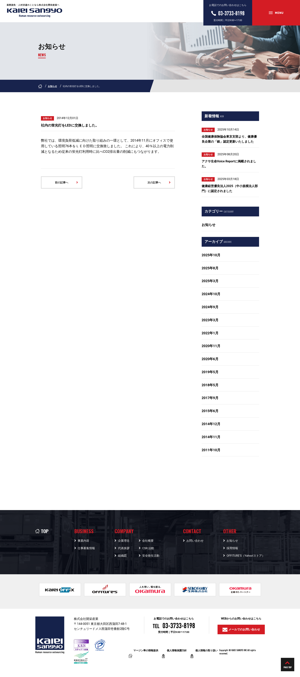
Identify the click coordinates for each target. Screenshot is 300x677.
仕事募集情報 (86, 548)
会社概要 (148, 540)
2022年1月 (210, 333)
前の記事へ (61, 182)
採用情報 (232, 548)
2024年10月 (211, 294)
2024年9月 (210, 307)
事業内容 (83, 540)
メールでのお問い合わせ (241, 630)
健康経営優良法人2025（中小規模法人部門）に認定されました (230, 188)
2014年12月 (211, 424)
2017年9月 (210, 398)
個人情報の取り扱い (206, 653)
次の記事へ (154, 182)
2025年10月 (211, 255)
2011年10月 (211, 450)
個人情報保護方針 (177, 653)
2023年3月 (210, 320)
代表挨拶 (124, 548)
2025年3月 (210, 281)
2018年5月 (210, 385)
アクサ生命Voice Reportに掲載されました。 (229, 163)
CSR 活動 (148, 548)
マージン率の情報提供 (145, 653)
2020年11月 (211, 346)
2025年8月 (210, 268)
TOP (41, 530)
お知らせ (52, 86)
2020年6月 (210, 359)
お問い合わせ (195, 540)
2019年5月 (210, 372)
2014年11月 (211, 437)
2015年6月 (210, 411)
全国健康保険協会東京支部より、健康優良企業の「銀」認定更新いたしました (229, 139)
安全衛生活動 (150, 555)
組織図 (122, 555)
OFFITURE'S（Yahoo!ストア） (246, 555)
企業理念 (124, 540)
